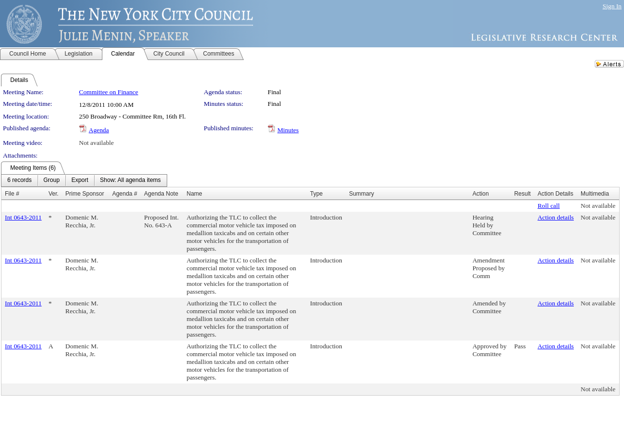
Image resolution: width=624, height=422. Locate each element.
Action (480, 193)
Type (316, 193)
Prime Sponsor (84, 193)
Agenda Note (161, 193)
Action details (556, 217)
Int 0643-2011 (23, 217)
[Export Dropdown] (79, 180)
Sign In (612, 6)
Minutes (288, 130)
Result (522, 193)
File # (12, 193)
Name (194, 193)
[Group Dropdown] (51, 180)
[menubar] (84, 180)
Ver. (53, 193)
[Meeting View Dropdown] (130, 180)
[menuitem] (19, 180)
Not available (96, 142)
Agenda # (124, 193)
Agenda (99, 130)
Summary (361, 193)
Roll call (549, 205)
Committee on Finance (108, 92)
